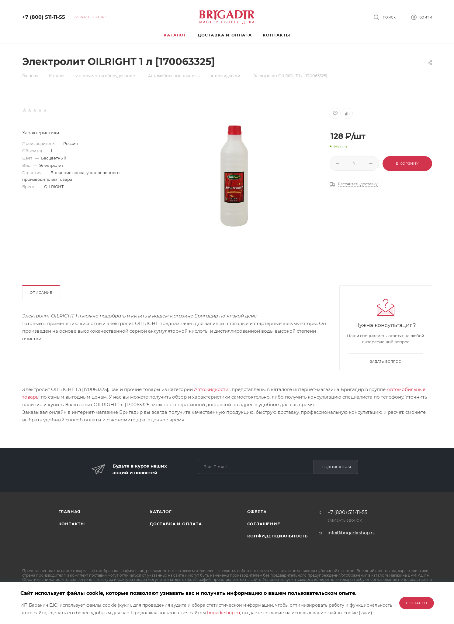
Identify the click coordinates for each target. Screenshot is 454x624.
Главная (69, 511)
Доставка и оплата (176, 523)
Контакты (71, 523)
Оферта (257, 511)
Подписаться (336, 467)
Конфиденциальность (277, 535)
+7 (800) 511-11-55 (43, 17)
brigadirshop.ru (223, 612)
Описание (41, 292)
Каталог (161, 511)
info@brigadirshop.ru (352, 533)
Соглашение (263, 523)
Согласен (416, 603)
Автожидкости (211, 389)
